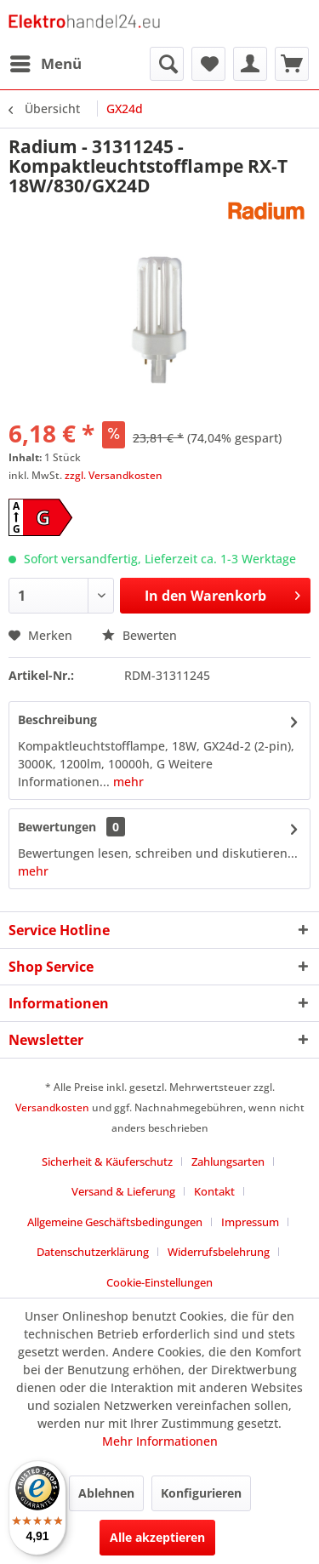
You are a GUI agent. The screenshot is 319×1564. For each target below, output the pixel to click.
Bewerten (139, 635)
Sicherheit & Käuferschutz (107, 1161)
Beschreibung (57, 719)
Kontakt (214, 1191)
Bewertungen (57, 827)
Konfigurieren (201, 1493)
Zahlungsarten (228, 1161)
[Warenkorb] (292, 64)
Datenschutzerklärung (93, 1251)
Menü (46, 61)
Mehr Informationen (160, 1441)
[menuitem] (45, 64)
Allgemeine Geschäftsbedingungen (114, 1222)
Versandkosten (52, 1107)
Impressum (250, 1222)
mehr (127, 781)
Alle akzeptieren (157, 1537)
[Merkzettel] (208, 64)
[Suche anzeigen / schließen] (167, 64)
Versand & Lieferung (123, 1191)
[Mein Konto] (250, 64)
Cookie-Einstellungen (159, 1282)
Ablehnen (106, 1493)
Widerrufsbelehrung (219, 1251)
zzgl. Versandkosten (113, 475)
